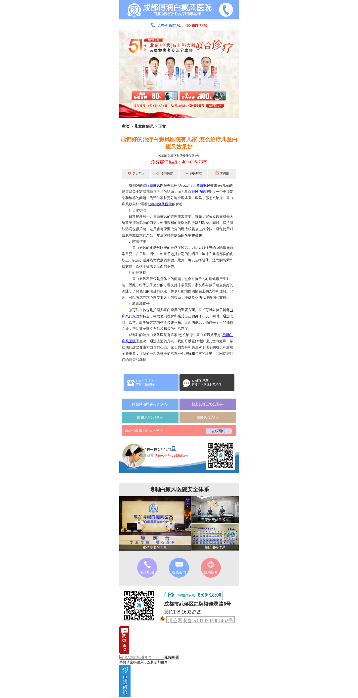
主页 (126, 126)
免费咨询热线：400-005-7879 (179, 161)
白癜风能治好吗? (150, 417)
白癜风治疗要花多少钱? (150, 404)
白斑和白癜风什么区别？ (144, 430)
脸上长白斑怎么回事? (207, 404)
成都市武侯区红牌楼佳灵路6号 (179, 155)
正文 (162, 126)
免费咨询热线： (179, 25)
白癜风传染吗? (208, 417)
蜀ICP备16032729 (182, 612)
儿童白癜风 (144, 126)
